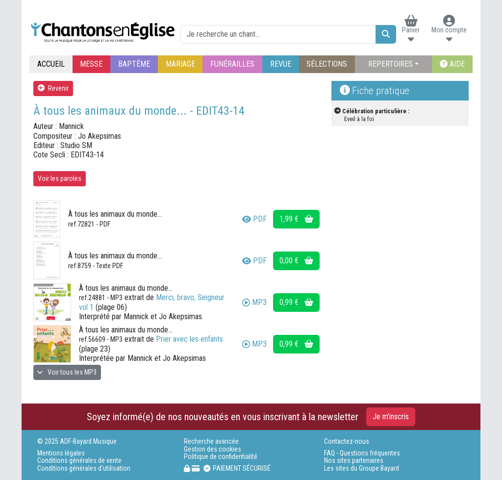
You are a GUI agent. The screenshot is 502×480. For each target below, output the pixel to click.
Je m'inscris (391, 416)
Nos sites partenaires (353, 460)
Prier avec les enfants (189, 339)
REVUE (280, 64)
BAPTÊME (134, 64)
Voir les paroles (59, 178)
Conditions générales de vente (79, 460)
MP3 (254, 302)
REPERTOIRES (390, 64)
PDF (254, 219)
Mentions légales (61, 453)
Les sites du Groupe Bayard (361, 468)
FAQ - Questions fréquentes (362, 453)
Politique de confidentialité (220, 456)
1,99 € (296, 219)
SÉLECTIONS (326, 64)
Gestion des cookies (212, 449)
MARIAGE (180, 64)
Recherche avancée (211, 441)
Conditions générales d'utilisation (83, 468)
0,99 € (296, 302)
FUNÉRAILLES (232, 64)
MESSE (91, 64)
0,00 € (296, 260)
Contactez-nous (346, 441)
